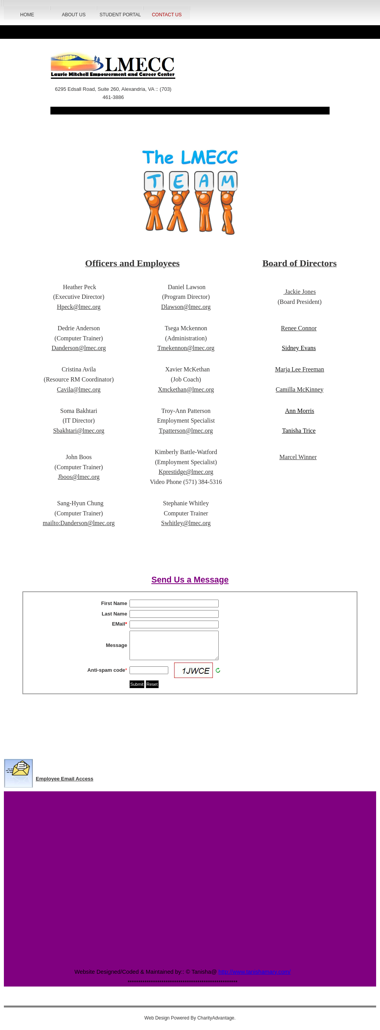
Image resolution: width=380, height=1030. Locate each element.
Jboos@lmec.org (78, 476)
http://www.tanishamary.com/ (254, 972)
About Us (74, 14)
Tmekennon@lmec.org (185, 348)
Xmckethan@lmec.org (186, 389)
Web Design (156, 1018)
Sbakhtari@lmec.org (78, 430)
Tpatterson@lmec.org (186, 430)
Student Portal (120, 14)
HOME (27, 14)
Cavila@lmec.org (79, 389)
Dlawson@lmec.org (186, 306)
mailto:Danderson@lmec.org (79, 523)
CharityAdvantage (215, 1018)
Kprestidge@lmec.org (186, 471)
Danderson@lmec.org (79, 348)
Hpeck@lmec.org (79, 306)
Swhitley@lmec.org (186, 523)
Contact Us (167, 14)
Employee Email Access (64, 779)
